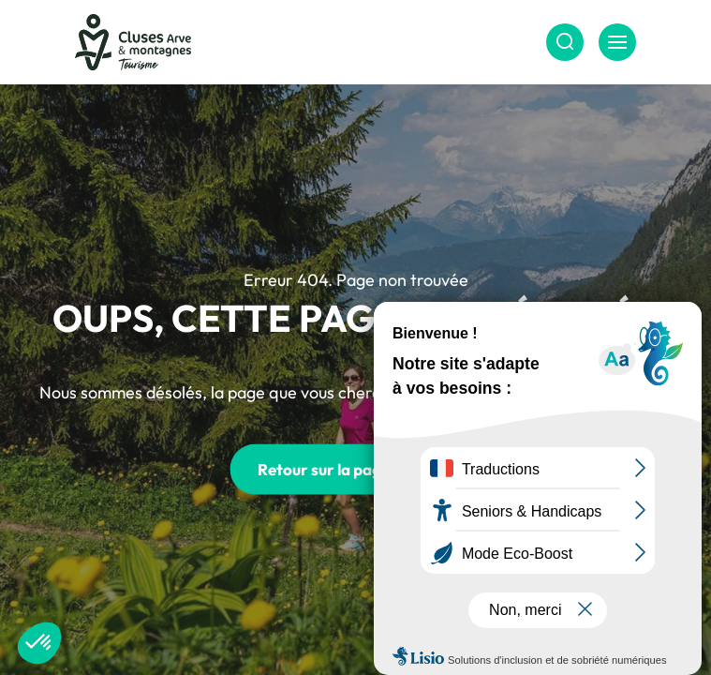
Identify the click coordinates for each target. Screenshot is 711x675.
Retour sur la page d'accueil (355, 469)
